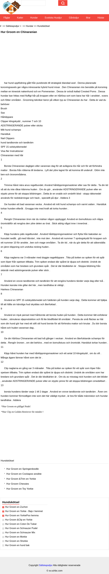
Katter (20, 17)
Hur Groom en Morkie (16, 537)
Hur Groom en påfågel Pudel (17, 406)
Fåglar (7, 17)
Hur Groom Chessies (17, 483)
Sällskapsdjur (12, 26)
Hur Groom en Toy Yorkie (19, 488)
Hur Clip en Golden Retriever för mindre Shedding (27, 411)
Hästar (101, 17)
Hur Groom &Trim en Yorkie (21, 478)
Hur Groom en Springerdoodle (22, 469)
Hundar (34, 17)
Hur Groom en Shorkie (16, 541)
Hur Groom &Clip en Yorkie (18, 520)
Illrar (88, 17)
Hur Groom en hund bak (17, 545)
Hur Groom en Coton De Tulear (21, 524)
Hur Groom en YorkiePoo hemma (22, 515)
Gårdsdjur (74, 17)
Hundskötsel (43, 26)
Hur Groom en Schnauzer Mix (20, 532)
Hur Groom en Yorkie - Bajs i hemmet (24, 511)
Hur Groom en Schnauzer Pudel (21, 528)
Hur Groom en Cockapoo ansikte (24, 474)
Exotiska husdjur (53, 17)
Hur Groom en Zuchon (16, 507)
